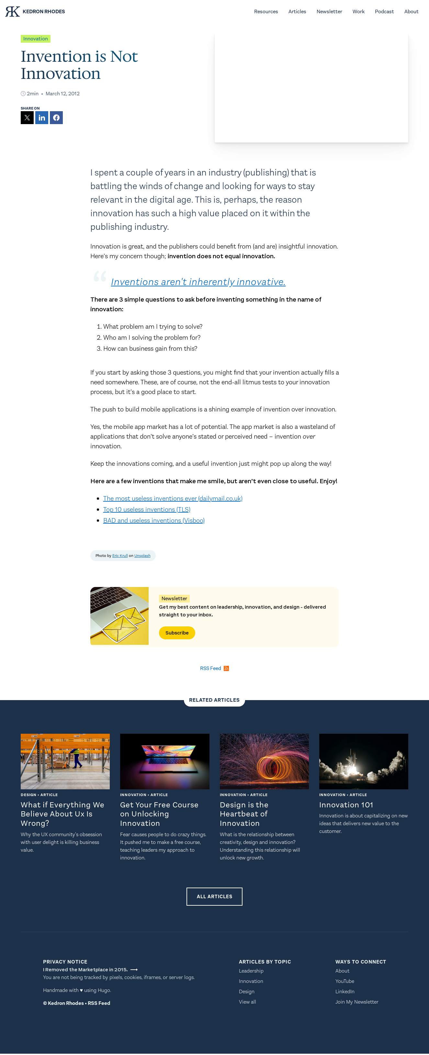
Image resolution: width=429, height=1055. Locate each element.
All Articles (214, 897)
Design (246, 992)
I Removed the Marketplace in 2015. (90, 971)
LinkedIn (345, 992)
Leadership (251, 972)
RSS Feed (99, 1004)
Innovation (251, 982)
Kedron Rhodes (66, 1004)
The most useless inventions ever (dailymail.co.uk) (173, 498)
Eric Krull (120, 555)
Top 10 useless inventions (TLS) (146, 509)
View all (247, 1003)
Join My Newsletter (356, 1003)
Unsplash (142, 555)
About (342, 972)
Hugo (104, 991)
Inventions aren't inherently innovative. (204, 282)
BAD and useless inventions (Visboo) (154, 520)
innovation (35, 38)
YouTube (344, 982)
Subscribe (177, 632)
